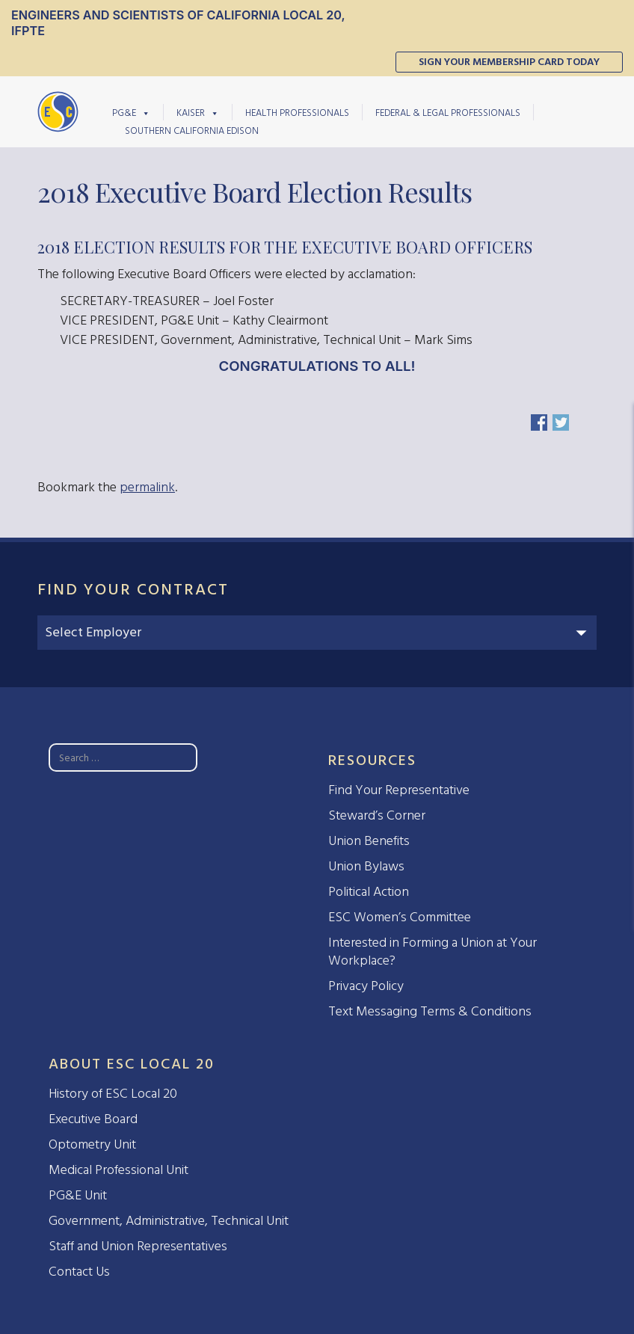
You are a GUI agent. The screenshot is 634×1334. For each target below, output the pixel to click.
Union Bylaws (366, 866)
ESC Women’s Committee (399, 917)
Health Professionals (297, 112)
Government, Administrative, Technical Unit (169, 1221)
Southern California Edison (192, 130)
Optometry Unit (92, 1144)
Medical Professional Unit (118, 1170)
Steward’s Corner (376, 815)
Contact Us (79, 1271)
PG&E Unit (78, 1195)
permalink (147, 487)
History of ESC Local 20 (113, 1093)
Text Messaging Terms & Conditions (430, 1011)
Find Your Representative (399, 790)
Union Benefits (369, 841)
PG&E (131, 112)
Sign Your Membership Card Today (509, 61)
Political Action (368, 892)
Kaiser (197, 112)
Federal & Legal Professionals (447, 112)
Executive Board (93, 1119)
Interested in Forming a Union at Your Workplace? (432, 951)
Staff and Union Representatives (138, 1246)
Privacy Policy (366, 986)
